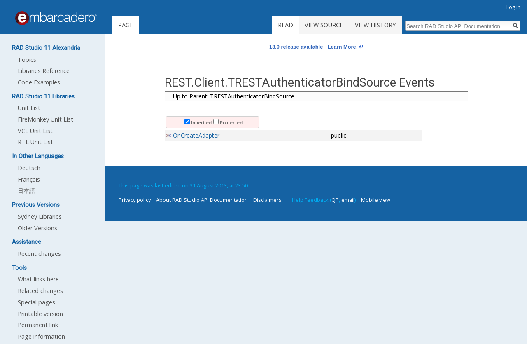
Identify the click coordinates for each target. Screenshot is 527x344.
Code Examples (39, 82)
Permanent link (38, 325)
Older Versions (37, 228)
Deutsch (29, 168)
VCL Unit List (35, 131)
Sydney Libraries (40, 216)
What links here (38, 279)
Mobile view (375, 200)
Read (285, 25)
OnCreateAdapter (196, 135)
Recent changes (39, 253)
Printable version (40, 314)
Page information (41, 336)
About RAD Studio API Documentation (202, 200)
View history (375, 25)
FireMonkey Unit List (45, 119)
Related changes (40, 291)
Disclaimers (267, 200)
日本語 (26, 190)
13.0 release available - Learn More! (313, 47)
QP (335, 200)
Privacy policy (135, 200)
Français (29, 179)
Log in (513, 7)
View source (324, 25)
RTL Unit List (35, 142)
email (347, 200)
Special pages (36, 302)
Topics (27, 59)
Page (125, 25)
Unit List (29, 108)
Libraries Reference (44, 71)
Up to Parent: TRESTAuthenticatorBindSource (233, 96)
